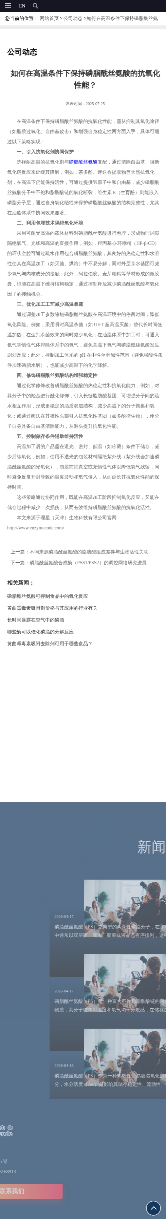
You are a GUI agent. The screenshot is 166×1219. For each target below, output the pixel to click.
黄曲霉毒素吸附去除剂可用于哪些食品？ (58, 643)
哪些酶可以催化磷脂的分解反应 (49, 631)
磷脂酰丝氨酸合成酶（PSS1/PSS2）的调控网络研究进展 (96, 562)
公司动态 (72, 18)
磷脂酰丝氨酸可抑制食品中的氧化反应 (56, 596)
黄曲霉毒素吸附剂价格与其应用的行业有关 (61, 608)
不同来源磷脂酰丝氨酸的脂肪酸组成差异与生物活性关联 (97, 551)
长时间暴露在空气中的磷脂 (44, 620)
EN (22, 5)
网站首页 (49, 18)
